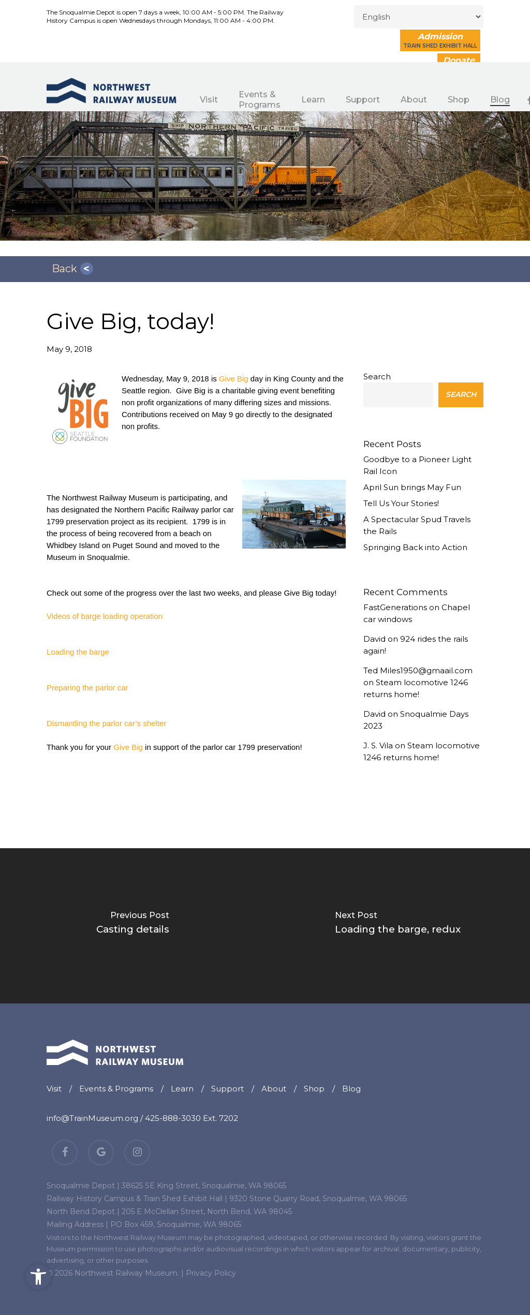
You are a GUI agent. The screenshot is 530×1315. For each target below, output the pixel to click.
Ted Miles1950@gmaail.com (418, 670)
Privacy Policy (211, 1273)
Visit (54, 1089)
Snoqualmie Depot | (83, 1185)
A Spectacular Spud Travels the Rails (416, 525)
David (374, 639)
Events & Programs (116, 1089)
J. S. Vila (378, 745)
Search (377, 376)
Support (227, 1089)
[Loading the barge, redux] (397, 925)
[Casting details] (132, 925)
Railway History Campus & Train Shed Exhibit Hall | (137, 1198)
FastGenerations (395, 607)
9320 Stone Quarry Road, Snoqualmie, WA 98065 (318, 1198)
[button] (38, 1276)
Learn (182, 1089)
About (273, 1089)
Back (64, 268)
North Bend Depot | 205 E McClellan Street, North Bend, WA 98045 (169, 1211)
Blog (351, 1089)
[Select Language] (418, 16)
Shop (314, 1089)
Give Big (233, 378)
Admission (440, 40)
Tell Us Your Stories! (401, 503)
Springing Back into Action (415, 547)
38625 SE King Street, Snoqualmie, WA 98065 (204, 1185)
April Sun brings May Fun (412, 487)
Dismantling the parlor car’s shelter (106, 723)
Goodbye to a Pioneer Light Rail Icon (417, 465)
